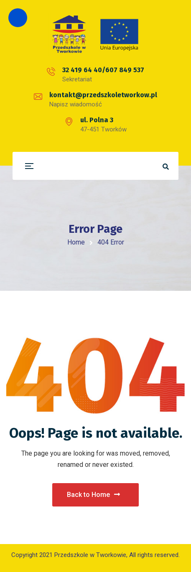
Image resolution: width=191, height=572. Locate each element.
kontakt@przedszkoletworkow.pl (103, 95)
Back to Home (93, 495)
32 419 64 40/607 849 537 (103, 70)
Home (76, 242)
